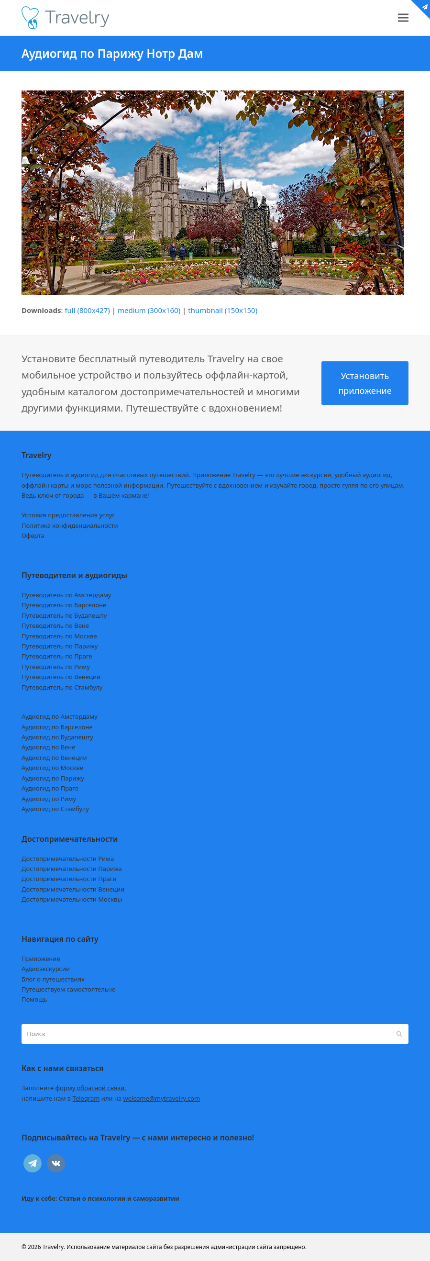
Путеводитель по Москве (59, 636)
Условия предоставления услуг (68, 515)
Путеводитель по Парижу (60, 646)
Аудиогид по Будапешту (57, 737)
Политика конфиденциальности (70, 525)
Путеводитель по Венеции (61, 676)
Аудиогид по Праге (50, 788)
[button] (403, 18)
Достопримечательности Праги (69, 878)
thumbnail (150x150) (222, 310)
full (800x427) (87, 310)
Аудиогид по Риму (49, 798)
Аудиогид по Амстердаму (60, 716)
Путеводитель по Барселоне (64, 605)
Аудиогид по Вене (48, 747)
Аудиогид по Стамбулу (55, 808)
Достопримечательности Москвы (72, 899)
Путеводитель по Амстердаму (66, 595)
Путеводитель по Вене (55, 625)
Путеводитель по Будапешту (64, 615)
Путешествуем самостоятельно (69, 989)
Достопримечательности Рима (68, 858)
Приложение (41, 958)
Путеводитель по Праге (57, 656)
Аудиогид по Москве (52, 767)
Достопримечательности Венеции (73, 889)
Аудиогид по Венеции (54, 757)
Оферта (33, 535)
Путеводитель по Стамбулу (62, 687)
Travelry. (54, 1247)
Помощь (34, 999)
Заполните (74, 1087)
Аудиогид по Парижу (53, 778)
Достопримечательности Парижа (72, 868)
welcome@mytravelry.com (161, 1098)
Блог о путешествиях (53, 979)
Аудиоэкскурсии (46, 968)
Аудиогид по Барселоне (57, 727)
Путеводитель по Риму (56, 666)
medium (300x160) (149, 310)
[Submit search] (399, 1034)
